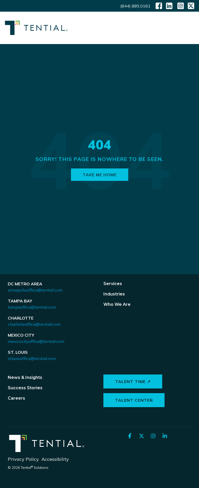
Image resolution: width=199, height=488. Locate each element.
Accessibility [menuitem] (55, 459)
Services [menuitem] (112, 283)
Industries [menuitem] (114, 294)
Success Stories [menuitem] (25, 387)
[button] (191, 27)
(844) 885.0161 (135, 6)
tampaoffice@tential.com (32, 307)
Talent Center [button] (134, 400)
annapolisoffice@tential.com (35, 290)
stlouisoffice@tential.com (32, 358)
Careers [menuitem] (16, 398)
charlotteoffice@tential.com (34, 324)
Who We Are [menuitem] (117, 304)
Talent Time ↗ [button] (133, 381)
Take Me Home (100, 174)
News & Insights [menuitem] (25, 377)
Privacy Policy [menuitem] (23, 459)
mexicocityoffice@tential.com (36, 341)
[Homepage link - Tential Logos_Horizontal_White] (47, 451)
